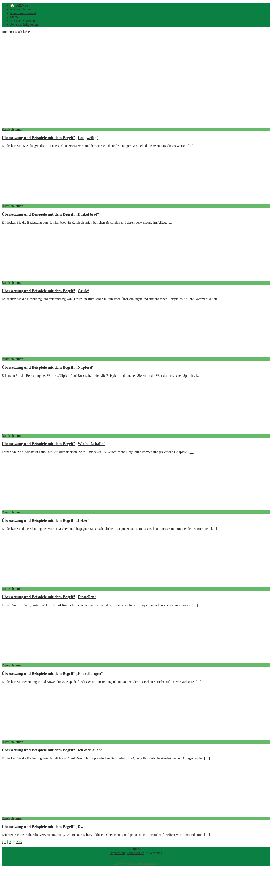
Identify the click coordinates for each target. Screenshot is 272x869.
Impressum (117, 853)
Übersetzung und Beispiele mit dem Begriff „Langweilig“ (50, 137)
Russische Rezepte (23, 21)
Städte (14, 17)
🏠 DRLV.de (19, 5)
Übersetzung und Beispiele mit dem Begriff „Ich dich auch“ (52, 750)
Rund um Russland (23, 13)
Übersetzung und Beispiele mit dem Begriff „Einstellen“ (49, 597)
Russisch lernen (21, 9)
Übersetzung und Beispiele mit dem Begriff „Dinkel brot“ (50, 214)
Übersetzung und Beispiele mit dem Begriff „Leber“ (46, 520)
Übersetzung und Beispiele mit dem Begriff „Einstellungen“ (52, 673)
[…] (191, 146)
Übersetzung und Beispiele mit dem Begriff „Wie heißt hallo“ (53, 444)
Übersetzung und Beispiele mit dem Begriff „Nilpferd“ (48, 367)
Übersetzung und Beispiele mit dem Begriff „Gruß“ (45, 291)
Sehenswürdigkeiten (24, 24)
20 (18, 842)
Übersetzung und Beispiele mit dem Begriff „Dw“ (43, 826)
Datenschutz (135, 853)
